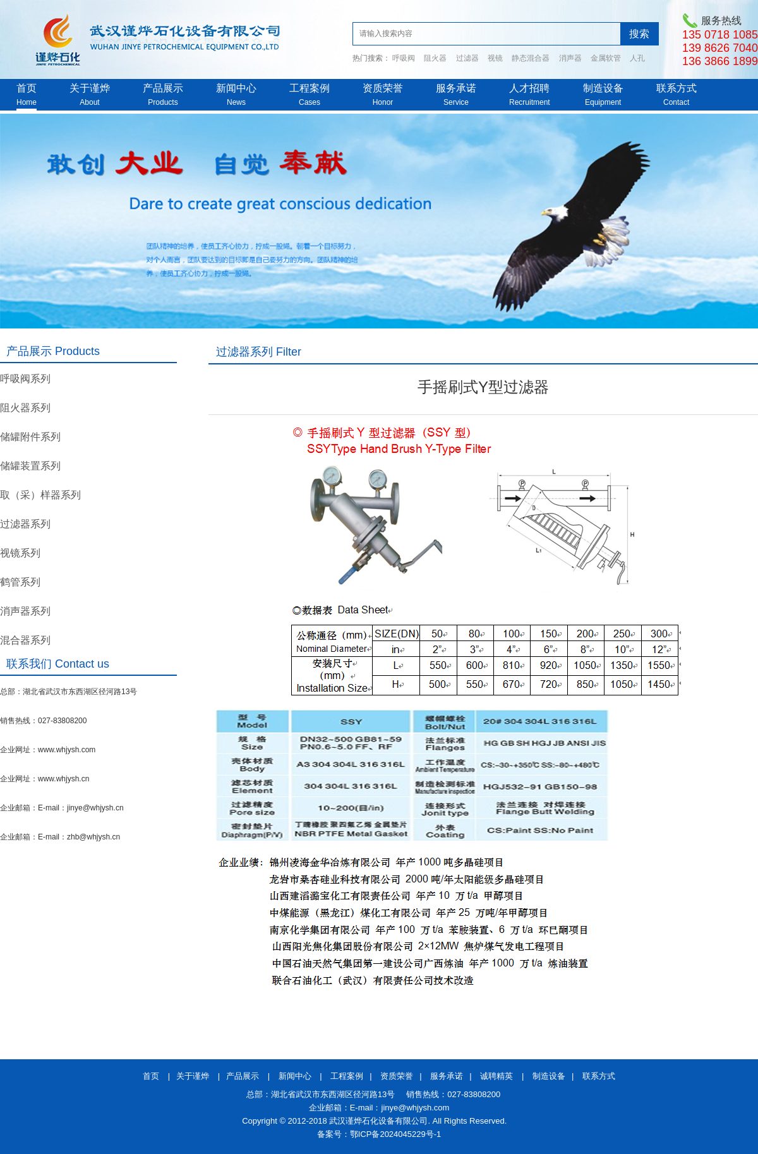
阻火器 (435, 58)
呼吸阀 (403, 58)
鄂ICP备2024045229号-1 (396, 1134)
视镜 (495, 58)
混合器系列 (25, 640)
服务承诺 (456, 88)
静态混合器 (531, 58)
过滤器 (467, 58)
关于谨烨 (89, 88)
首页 (26, 88)
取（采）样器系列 (40, 495)
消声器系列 (25, 611)
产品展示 (163, 88)
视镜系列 (20, 553)
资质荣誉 (383, 88)
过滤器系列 (25, 524)
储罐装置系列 (30, 465)
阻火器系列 (25, 407)
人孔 (637, 58)
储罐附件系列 (30, 436)
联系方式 (676, 88)
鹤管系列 (20, 582)
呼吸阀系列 (25, 378)
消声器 (570, 58)
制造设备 (603, 88)
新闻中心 (236, 88)
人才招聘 (529, 88)
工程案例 (309, 88)
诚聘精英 (496, 1076)
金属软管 (606, 58)
